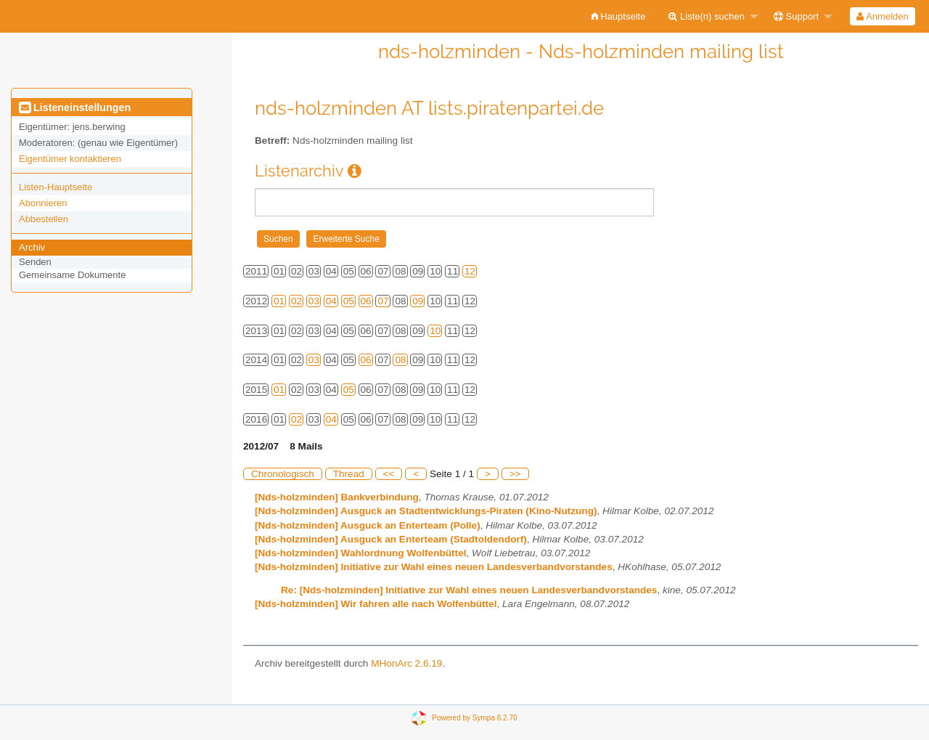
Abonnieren (43, 203)
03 (313, 301)
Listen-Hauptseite (55, 187)
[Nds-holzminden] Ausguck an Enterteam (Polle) (367, 525)
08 (400, 359)
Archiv (32, 247)
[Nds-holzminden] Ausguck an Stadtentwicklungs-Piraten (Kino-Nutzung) (426, 510)
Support (796, 16)
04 (331, 301)
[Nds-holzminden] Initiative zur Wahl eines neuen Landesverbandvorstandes (434, 566)
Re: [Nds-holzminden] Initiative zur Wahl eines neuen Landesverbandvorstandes (469, 590)
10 (435, 330)
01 (279, 301)
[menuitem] (619, 16)
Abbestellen (43, 219)
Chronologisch (282, 473)
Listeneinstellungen (75, 107)
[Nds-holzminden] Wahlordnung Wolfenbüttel (360, 553)
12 (469, 271)
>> (515, 473)
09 (417, 301)
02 (296, 301)
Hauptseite (619, 16)
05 (348, 301)
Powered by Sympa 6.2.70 (474, 718)
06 (366, 301)
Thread (348, 473)
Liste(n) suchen (706, 16)
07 (382, 301)
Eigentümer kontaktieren (70, 158)
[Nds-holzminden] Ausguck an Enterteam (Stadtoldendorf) (391, 539)
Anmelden (882, 16)
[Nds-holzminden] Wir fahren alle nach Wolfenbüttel (375, 603)
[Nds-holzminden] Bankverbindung (337, 497)
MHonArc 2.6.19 (406, 663)
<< (389, 473)
